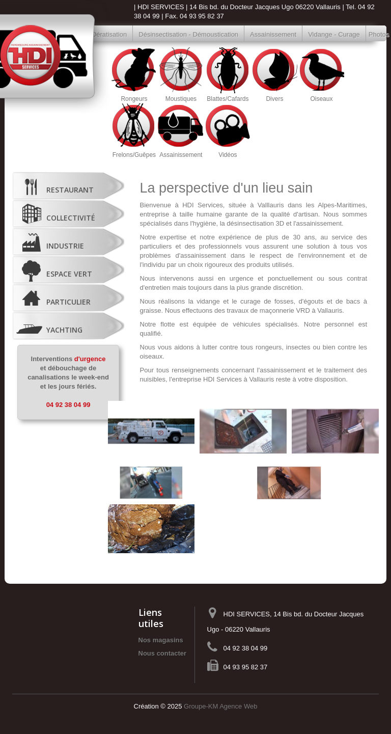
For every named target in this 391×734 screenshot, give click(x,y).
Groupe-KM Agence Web (220, 706)
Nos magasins (160, 640)
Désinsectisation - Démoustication (188, 34)
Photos (374, 34)
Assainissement (273, 34)
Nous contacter (162, 653)
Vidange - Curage (334, 34)
